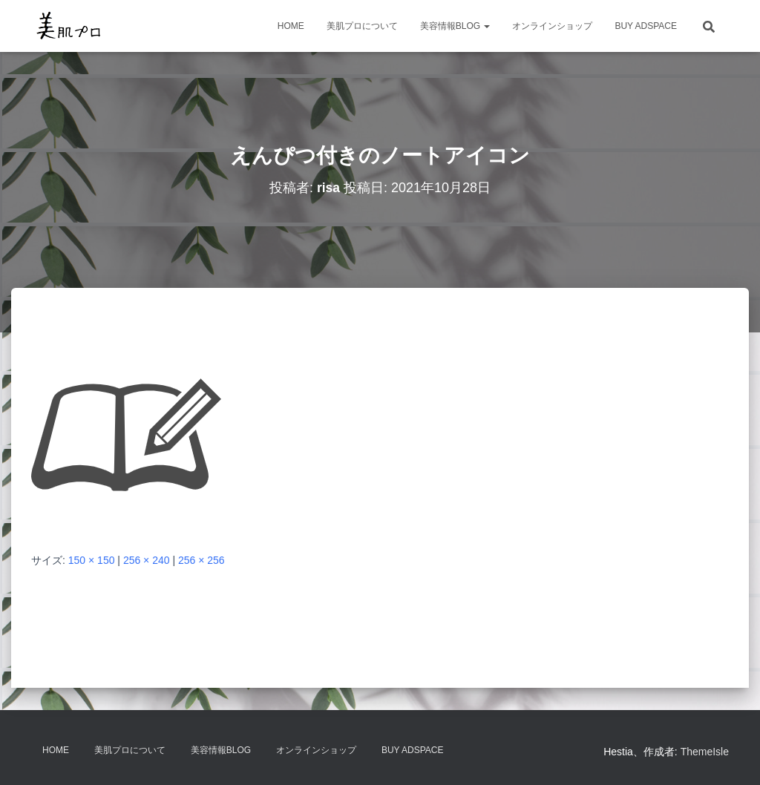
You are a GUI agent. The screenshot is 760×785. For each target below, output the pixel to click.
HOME (291, 26)
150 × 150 (91, 560)
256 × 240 (146, 560)
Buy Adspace (646, 26)
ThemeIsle (705, 752)
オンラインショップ (552, 26)
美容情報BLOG (455, 26)
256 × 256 (201, 560)
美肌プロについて (362, 26)
